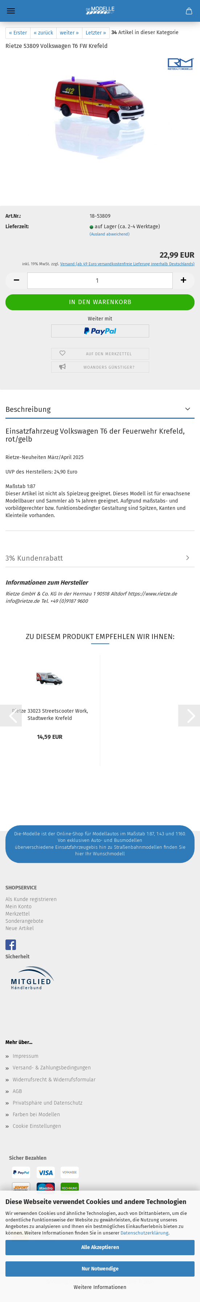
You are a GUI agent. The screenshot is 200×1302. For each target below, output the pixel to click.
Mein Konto (18, 907)
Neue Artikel (19, 928)
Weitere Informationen (100, 1287)
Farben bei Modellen (36, 1114)
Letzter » (96, 33)
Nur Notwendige (100, 1269)
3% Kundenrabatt (34, 558)
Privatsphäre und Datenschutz (47, 1103)
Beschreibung (27, 409)
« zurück (43, 33)
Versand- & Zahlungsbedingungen (52, 1068)
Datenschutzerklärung (144, 1233)
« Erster (18, 33)
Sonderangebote (24, 921)
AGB (17, 1091)
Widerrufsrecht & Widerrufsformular (54, 1080)
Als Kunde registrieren (31, 899)
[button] (16, 281)
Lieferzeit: (17, 227)
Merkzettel (17, 914)
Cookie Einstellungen (37, 1126)
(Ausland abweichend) (110, 234)
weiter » (69, 33)
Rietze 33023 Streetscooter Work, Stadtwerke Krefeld (50, 714)
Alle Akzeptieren (100, 1247)
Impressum (25, 1056)
